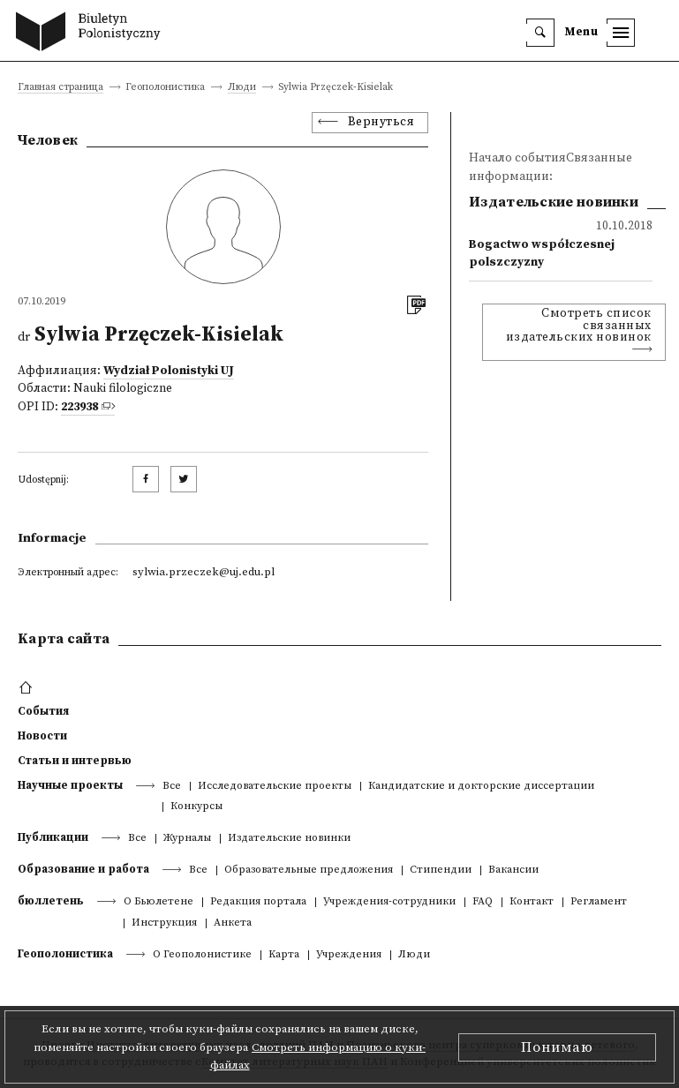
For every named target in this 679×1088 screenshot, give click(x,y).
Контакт (531, 902)
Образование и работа (83, 869)
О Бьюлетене (158, 902)
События (43, 711)
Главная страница (60, 88)
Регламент (598, 902)
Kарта (283, 955)
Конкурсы (196, 807)
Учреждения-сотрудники (389, 902)
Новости (42, 736)
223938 (79, 407)
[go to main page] (92, 33)
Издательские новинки (289, 839)
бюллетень (51, 901)
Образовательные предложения (308, 870)
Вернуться (381, 122)
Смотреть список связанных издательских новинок (579, 325)
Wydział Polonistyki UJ (168, 371)
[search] (540, 33)
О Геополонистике (202, 955)
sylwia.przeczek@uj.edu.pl (203, 572)
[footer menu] (28, 688)
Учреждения (348, 955)
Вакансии (513, 870)
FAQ (482, 902)
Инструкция (164, 923)
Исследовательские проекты (274, 787)
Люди (242, 88)
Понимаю (557, 1047)
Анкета (233, 923)
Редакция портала (258, 902)
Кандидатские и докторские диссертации (481, 787)
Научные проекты (70, 785)
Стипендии (441, 870)
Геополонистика (65, 954)
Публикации (53, 837)
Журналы (187, 839)
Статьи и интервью (75, 761)
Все (171, 787)
